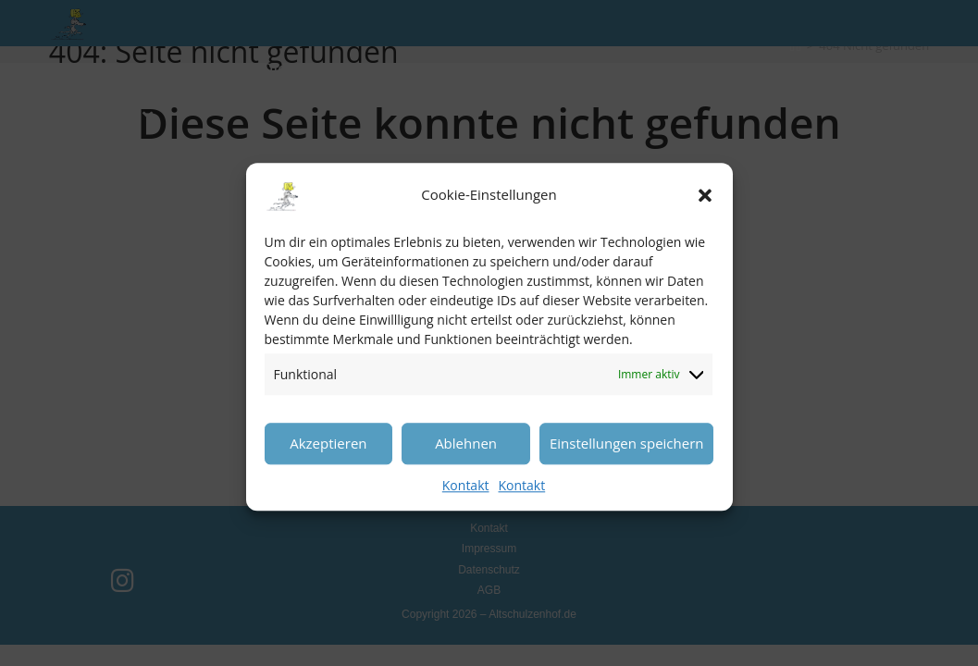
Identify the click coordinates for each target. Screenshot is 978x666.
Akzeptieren (328, 454)
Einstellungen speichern (627, 454)
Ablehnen (466, 454)
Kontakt (465, 496)
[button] (705, 206)
